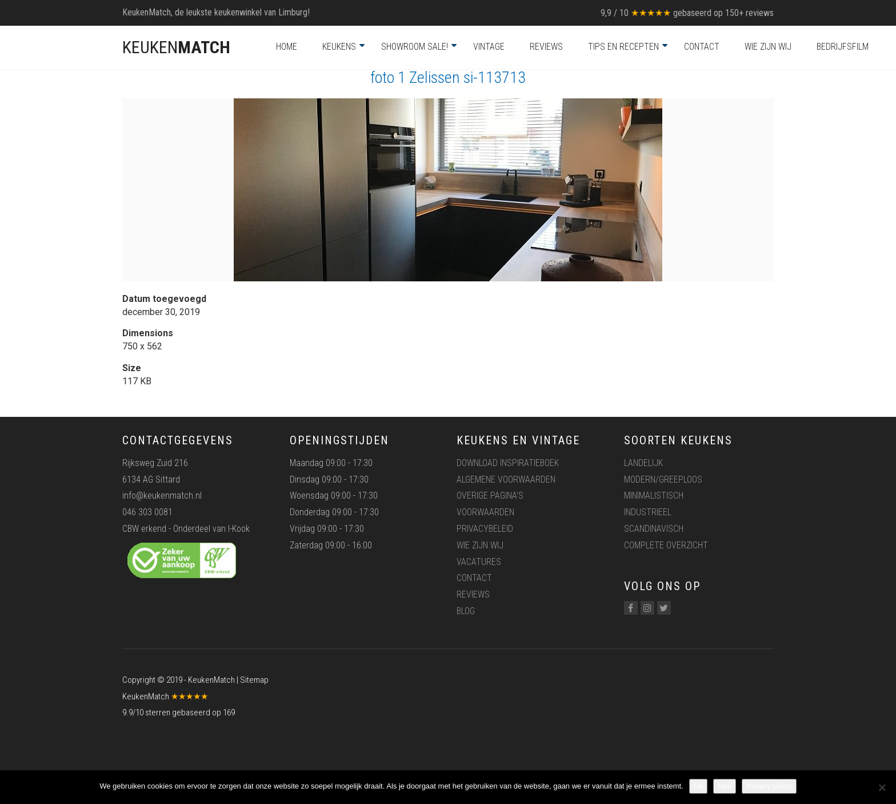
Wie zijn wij (768, 46)
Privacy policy (768, 786)
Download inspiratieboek (508, 462)
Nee (724, 786)
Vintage (489, 46)
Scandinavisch (653, 528)
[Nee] (881, 787)
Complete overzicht (666, 545)
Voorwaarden (485, 512)
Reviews (546, 46)
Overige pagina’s (490, 495)
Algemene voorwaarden (506, 479)
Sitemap (254, 680)
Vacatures (479, 561)
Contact (701, 46)
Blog (466, 611)
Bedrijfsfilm (843, 46)
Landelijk (643, 462)
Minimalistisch (653, 495)
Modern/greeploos (663, 479)
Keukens (339, 46)
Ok (698, 786)
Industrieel (647, 512)
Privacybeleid (485, 528)
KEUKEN (176, 47)
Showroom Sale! (414, 46)
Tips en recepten (623, 46)
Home (286, 46)
